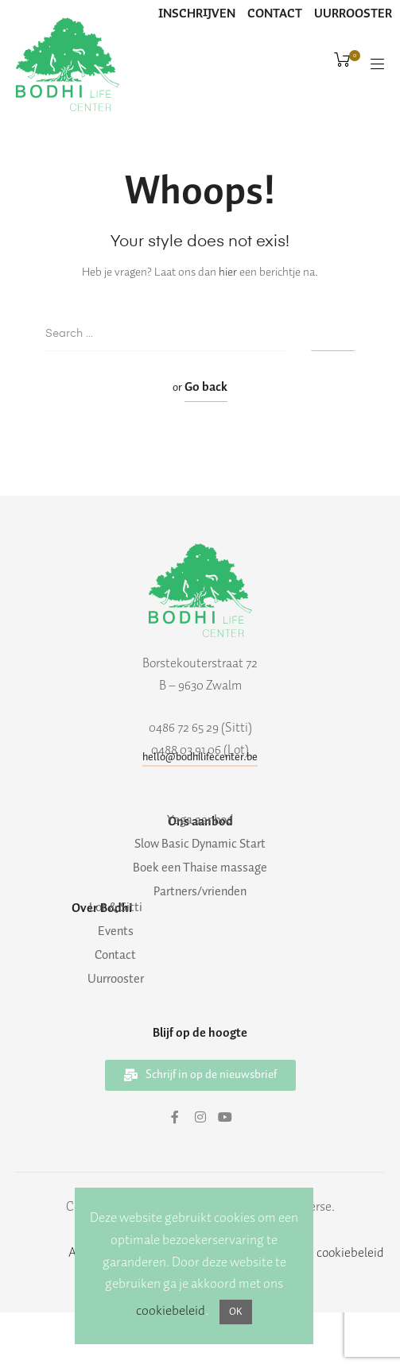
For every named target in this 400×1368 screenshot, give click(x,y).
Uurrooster (115, 979)
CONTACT (274, 14)
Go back (205, 387)
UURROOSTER (353, 14)
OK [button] (236, 1312)
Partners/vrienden (200, 892)
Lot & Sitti (115, 908)
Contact (115, 956)
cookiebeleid (170, 1311)
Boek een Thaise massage (200, 868)
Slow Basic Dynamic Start (200, 844)
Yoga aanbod (200, 821)
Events (116, 932)
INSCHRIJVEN (196, 14)
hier (228, 272)
